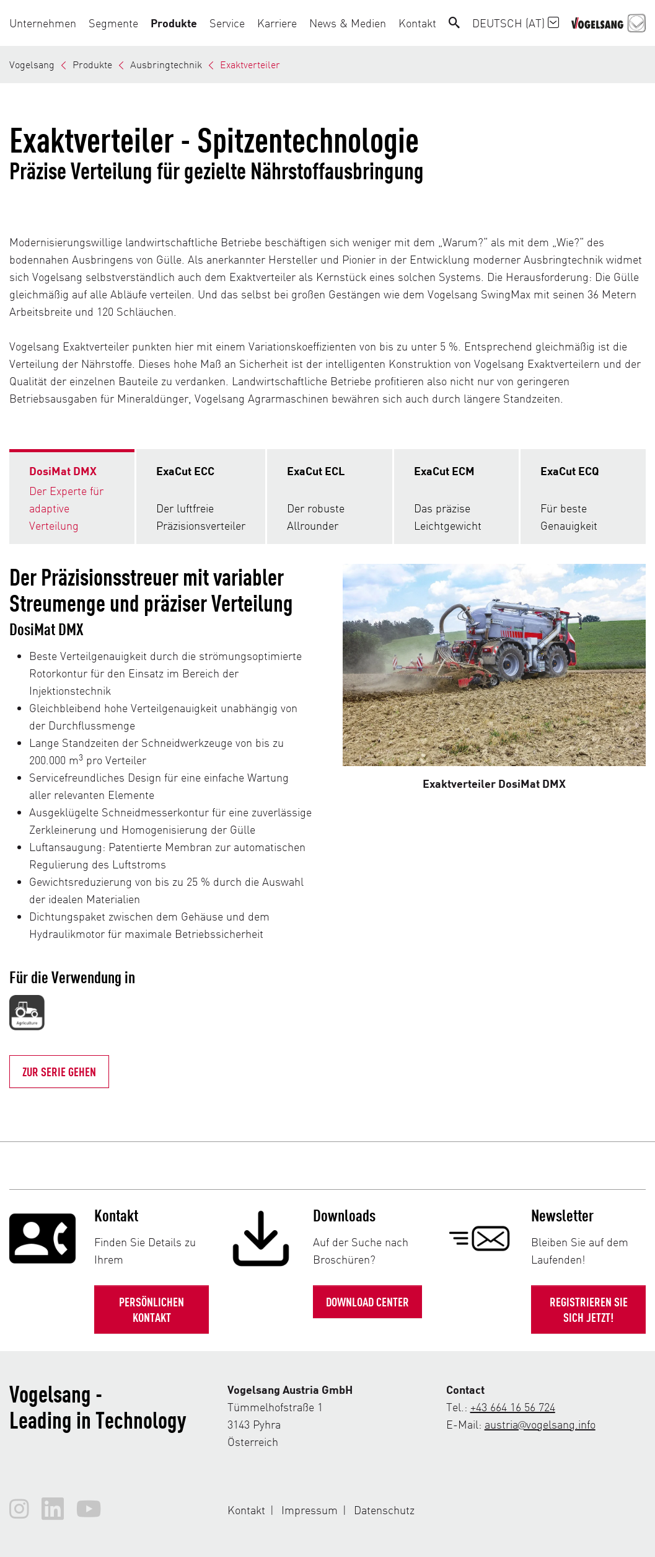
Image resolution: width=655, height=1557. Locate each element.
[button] (45, 23)
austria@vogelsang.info (540, 1424)
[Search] (454, 23)
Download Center (367, 1301)
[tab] (71, 496)
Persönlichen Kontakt (151, 1309)
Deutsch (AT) (515, 23)
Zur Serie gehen (59, 1071)
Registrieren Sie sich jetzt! (589, 1309)
